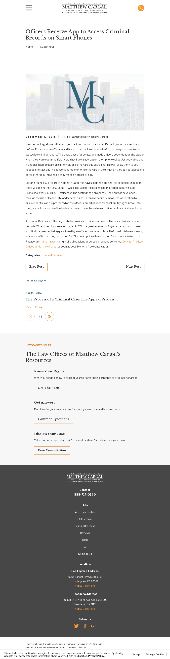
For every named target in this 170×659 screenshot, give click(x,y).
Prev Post (36, 266)
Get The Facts (48, 388)
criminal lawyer (47, 241)
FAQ (85, 546)
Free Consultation (52, 450)
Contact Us (85, 553)
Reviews (85, 533)
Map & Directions (84, 585)
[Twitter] (76, 626)
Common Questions (53, 419)
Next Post (133, 266)
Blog (85, 539)
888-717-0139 (85, 494)
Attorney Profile (85, 512)
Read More (34, 307)
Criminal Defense (52, 255)
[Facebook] (85, 626)
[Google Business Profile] (93, 626)
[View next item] (49, 316)
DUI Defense (84, 519)
